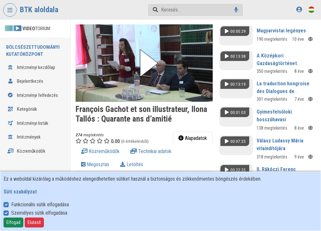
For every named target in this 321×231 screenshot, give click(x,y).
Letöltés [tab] (131, 164)
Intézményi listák (27, 123)
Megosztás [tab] (95, 164)
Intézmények (24, 137)
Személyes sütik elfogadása (39, 213)
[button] (144, 63)
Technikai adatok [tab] (150, 151)
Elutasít (34, 222)
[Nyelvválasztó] (311, 9)
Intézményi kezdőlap (31, 67)
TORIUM (27, 28)
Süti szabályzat (20, 192)
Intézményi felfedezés (32, 95)
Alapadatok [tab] (192, 138)
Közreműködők (26, 151)
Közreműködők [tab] (100, 151)
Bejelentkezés (25, 81)
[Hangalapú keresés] (236, 10)
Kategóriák (22, 109)
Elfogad (13, 222)
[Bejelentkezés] (299, 9)
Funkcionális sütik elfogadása (40, 204)
